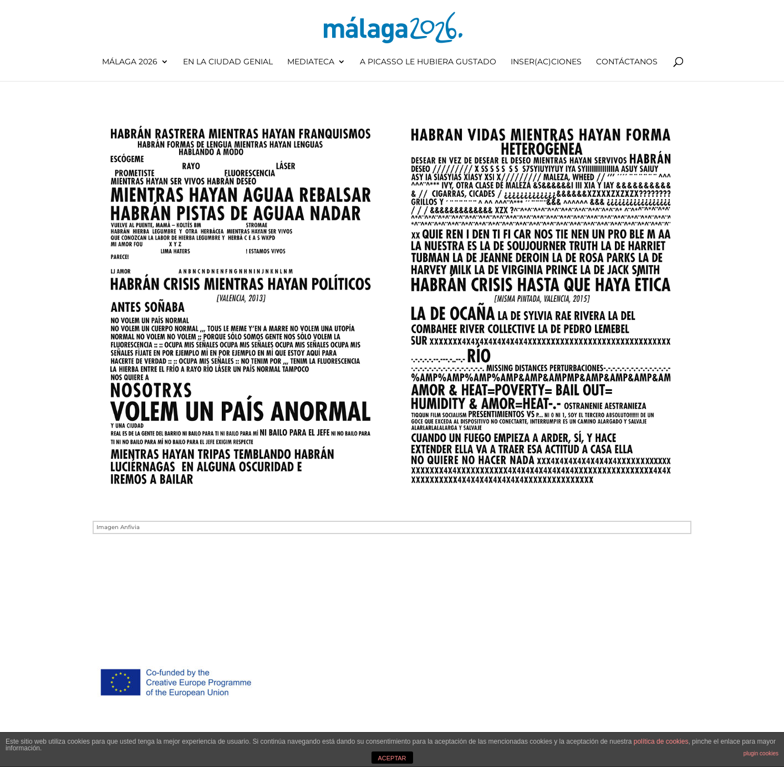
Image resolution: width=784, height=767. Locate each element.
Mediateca (310, 62)
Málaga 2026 (129, 62)
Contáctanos (627, 62)
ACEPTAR (392, 758)
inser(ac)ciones (546, 62)
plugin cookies (761, 753)
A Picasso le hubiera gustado (428, 62)
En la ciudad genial (228, 62)
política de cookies (661, 741)
